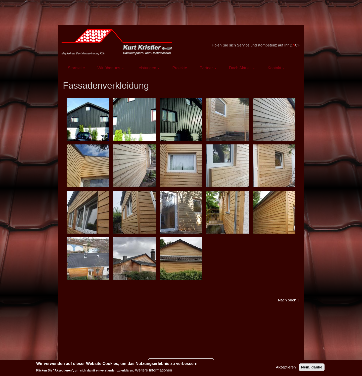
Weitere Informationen (153, 372)
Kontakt (276, 68)
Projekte (179, 68)
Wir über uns (111, 68)
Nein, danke (311, 368)
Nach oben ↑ (288, 300)
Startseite (76, 68)
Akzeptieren (286, 368)
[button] (88, 119)
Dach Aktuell (242, 68)
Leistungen (148, 68)
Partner (208, 68)
